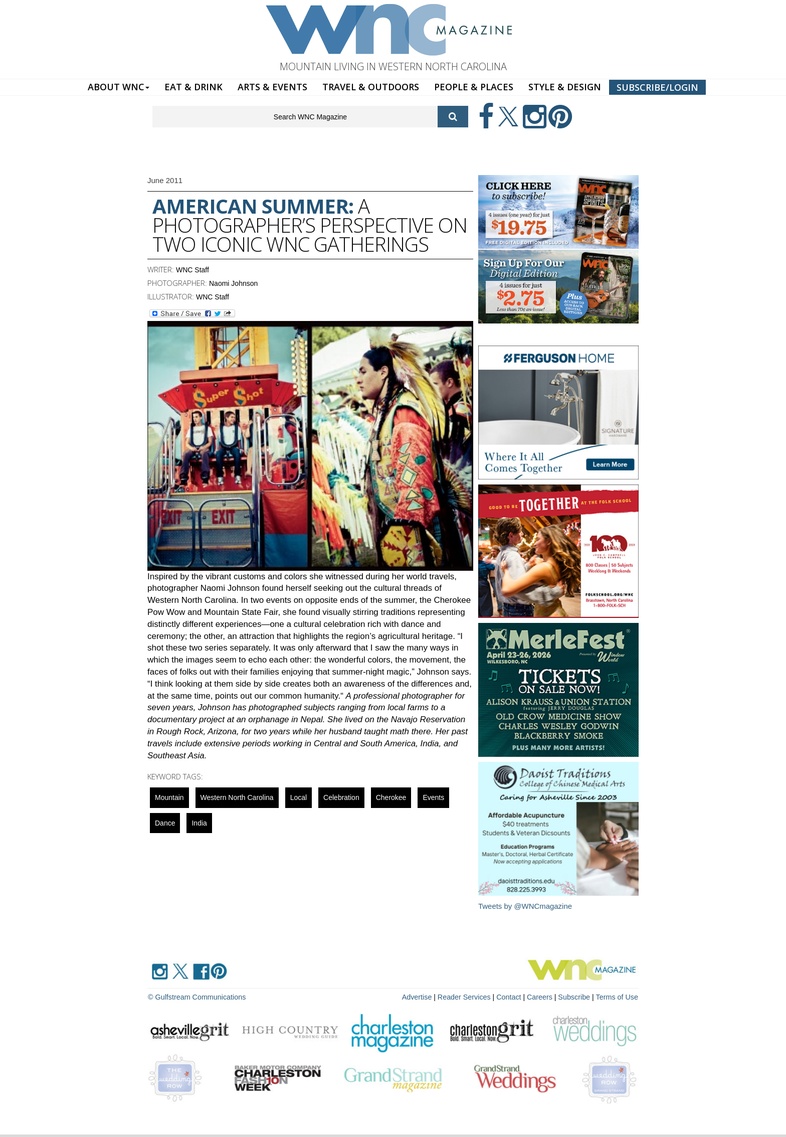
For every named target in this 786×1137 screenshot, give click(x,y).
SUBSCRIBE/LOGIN (657, 87)
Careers (541, 997)
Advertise (421, 997)
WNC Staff (192, 270)
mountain (169, 797)
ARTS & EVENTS (272, 87)
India (199, 823)
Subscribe (576, 997)
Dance (165, 823)
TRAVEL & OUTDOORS (370, 87)
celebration (341, 797)
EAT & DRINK (193, 87)
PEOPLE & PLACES (473, 87)
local (298, 797)
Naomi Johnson (233, 283)
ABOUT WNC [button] (118, 87)
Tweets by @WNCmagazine (525, 906)
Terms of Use (617, 997)
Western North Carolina (237, 797)
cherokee (391, 797)
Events (433, 797)
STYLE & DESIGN (564, 87)
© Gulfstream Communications (196, 997)
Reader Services (468, 997)
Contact (511, 997)
